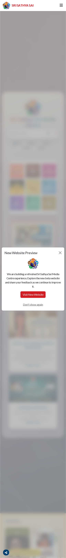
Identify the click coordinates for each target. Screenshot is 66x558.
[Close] (60, 252)
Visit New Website (33, 294)
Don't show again (33, 304)
